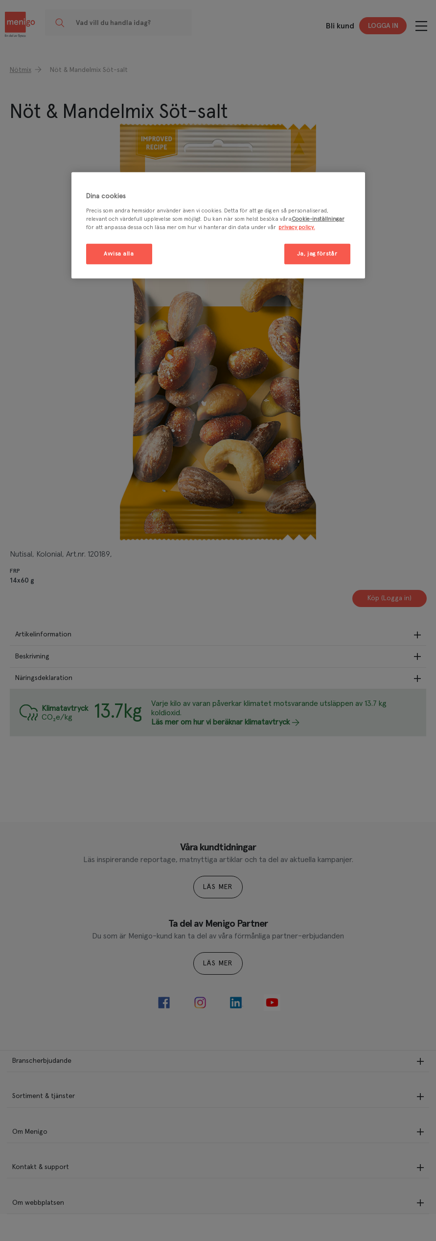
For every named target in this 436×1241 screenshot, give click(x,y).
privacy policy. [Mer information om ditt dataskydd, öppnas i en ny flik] (296, 227)
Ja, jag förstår (317, 254)
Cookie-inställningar (318, 219)
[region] (218, 225)
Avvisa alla (119, 254)
